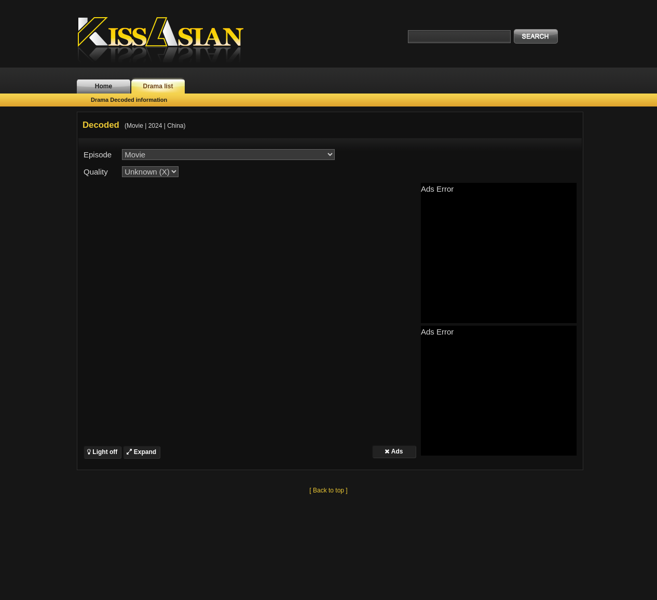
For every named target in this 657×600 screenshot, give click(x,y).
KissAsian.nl (167, 39)
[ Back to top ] (328, 490)
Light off (102, 452)
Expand (141, 452)
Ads (394, 451)
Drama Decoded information (129, 100)
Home (103, 86)
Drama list (158, 86)
